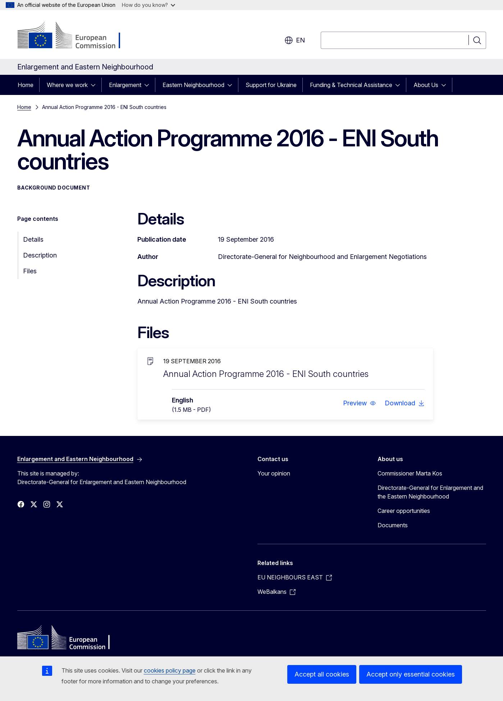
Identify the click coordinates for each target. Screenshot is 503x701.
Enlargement (125, 84)
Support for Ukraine (271, 84)
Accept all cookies (321, 674)
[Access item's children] (95, 85)
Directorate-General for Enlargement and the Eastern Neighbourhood (430, 492)
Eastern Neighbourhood (193, 84)
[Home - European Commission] (75, 36)
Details (33, 239)
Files (30, 271)
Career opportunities (404, 510)
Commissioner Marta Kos (410, 473)
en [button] (294, 40)
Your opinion (273, 473)
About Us (425, 84)
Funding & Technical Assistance (351, 84)
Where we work (67, 84)
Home (25, 84)
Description (40, 255)
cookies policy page (170, 670)
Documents (393, 525)
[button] (359, 403)
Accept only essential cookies (410, 674)
